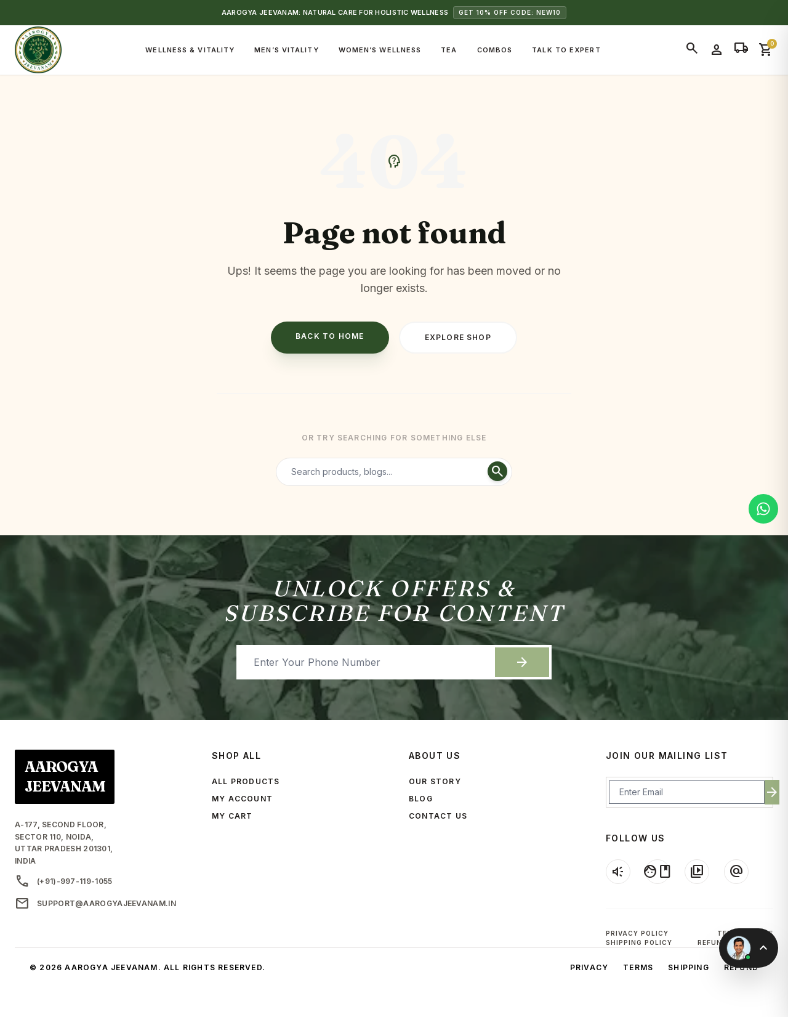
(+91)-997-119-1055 (63, 881)
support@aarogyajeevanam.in (95, 903)
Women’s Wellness (380, 50)
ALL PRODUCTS (245, 781)
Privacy (589, 967)
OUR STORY (435, 781)
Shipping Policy (639, 942)
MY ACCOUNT (242, 798)
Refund (741, 967)
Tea (449, 50)
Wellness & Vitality (190, 50)
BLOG (421, 798)
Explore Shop (458, 337)
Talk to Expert (566, 50)
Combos (495, 50)
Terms (638, 967)
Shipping (688, 967)
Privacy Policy (637, 933)
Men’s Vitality (286, 50)
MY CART (232, 815)
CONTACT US (438, 815)
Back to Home (330, 336)
